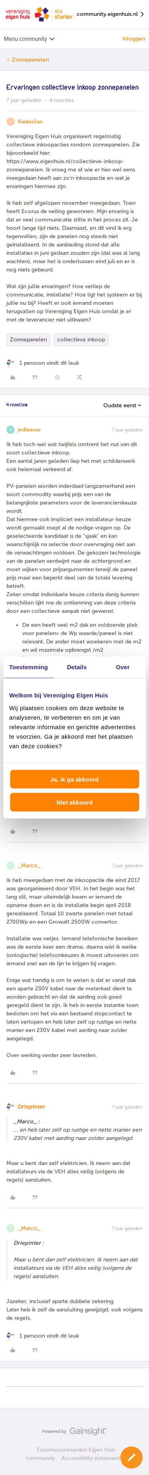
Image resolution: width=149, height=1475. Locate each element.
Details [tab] (77, 667)
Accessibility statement (91, 1458)
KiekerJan (30, 121)
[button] (131, 1457)
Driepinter (31, 1106)
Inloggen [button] (133, 38)
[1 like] (42, 363)
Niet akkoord (74, 802)
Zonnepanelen (30, 59)
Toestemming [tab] (28, 667)
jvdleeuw (29, 429)
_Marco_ (29, 865)
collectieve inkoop (81, 339)
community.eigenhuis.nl (111, 14)
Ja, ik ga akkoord (74, 779)
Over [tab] (123, 667)
